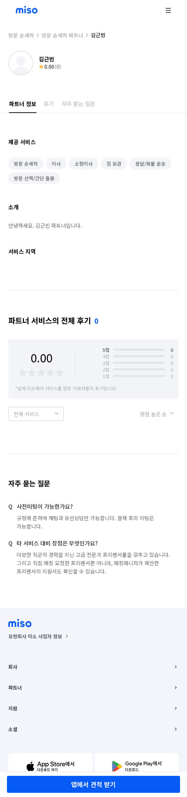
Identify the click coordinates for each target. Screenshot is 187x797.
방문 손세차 (21, 35)
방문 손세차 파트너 (62, 35)
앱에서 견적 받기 (93, 784)
